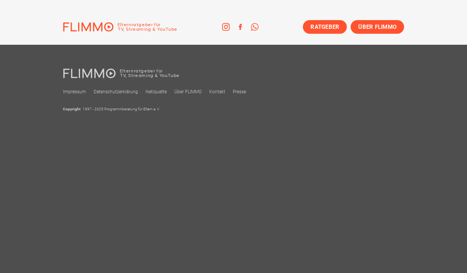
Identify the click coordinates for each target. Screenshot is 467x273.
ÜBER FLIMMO (377, 27)
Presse (239, 91)
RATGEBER (324, 27)
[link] (226, 27)
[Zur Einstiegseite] (120, 26)
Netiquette (156, 91)
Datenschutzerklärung (116, 91)
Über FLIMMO (188, 91)
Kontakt (217, 91)
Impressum (74, 91)
